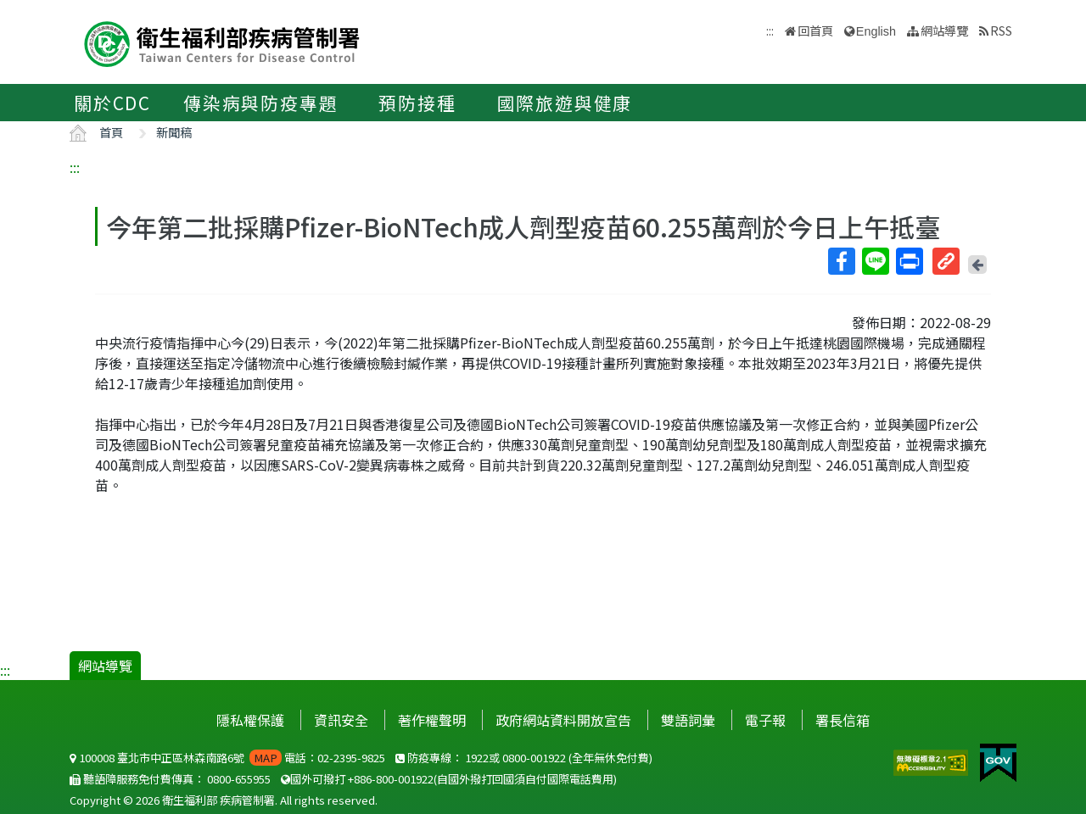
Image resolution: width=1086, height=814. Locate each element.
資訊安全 (341, 720)
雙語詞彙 (688, 720)
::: (75, 167)
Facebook (840, 261)
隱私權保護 (250, 720)
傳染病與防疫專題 (260, 102)
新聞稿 (174, 132)
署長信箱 (842, 720)
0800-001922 (534, 758)
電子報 (765, 720)
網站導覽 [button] (944, 30)
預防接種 (417, 102)
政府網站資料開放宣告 (563, 720)
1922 (477, 758)
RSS (1001, 30)
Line (874, 261)
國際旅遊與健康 (565, 102)
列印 (908, 261)
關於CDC (112, 102)
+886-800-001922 (391, 779)
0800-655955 (239, 779)
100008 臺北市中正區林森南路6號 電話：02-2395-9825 (227, 758)
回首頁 (815, 30)
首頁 (111, 132)
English (876, 31)
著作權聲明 (432, 720)
